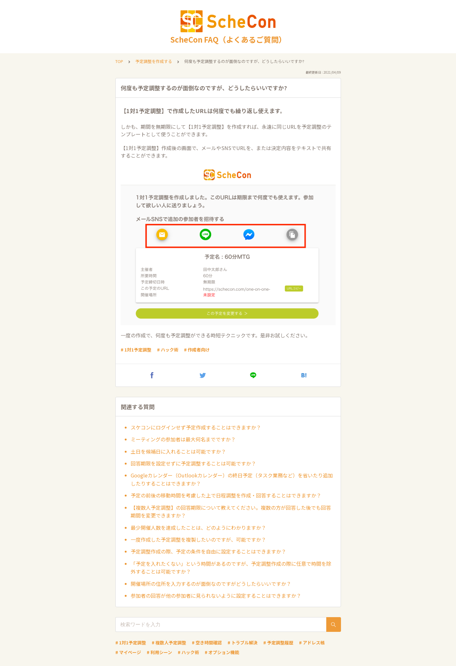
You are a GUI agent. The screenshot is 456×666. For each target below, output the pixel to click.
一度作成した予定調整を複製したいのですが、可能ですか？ (198, 539)
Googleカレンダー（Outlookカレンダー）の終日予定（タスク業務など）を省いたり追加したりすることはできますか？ (232, 479)
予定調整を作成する (153, 61)
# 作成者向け (197, 349)
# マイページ (128, 652)
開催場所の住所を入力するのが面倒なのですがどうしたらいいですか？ (211, 583)
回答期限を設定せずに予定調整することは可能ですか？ (193, 463)
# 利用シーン (159, 652)
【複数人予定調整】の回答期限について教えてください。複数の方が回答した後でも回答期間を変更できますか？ (231, 511)
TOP (119, 61)
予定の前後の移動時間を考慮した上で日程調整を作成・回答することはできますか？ (226, 495)
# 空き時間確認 (207, 642)
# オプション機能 (222, 652)
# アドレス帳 (312, 642)
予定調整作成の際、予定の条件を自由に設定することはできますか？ (208, 551)
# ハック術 (167, 349)
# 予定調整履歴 (278, 642)
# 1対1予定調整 (136, 349)
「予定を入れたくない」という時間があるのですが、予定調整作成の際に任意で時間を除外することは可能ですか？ (231, 567)
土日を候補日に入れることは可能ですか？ (178, 451)
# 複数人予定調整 (169, 642)
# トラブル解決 (243, 642)
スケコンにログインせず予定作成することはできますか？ (196, 427)
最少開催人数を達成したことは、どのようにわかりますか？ (198, 527)
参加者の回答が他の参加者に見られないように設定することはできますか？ (216, 595)
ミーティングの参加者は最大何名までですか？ (183, 439)
